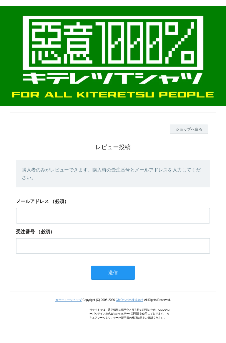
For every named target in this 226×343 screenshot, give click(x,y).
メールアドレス (32, 201)
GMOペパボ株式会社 (129, 300)
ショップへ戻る (189, 129)
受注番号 (25, 231)
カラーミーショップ (68, 300)
